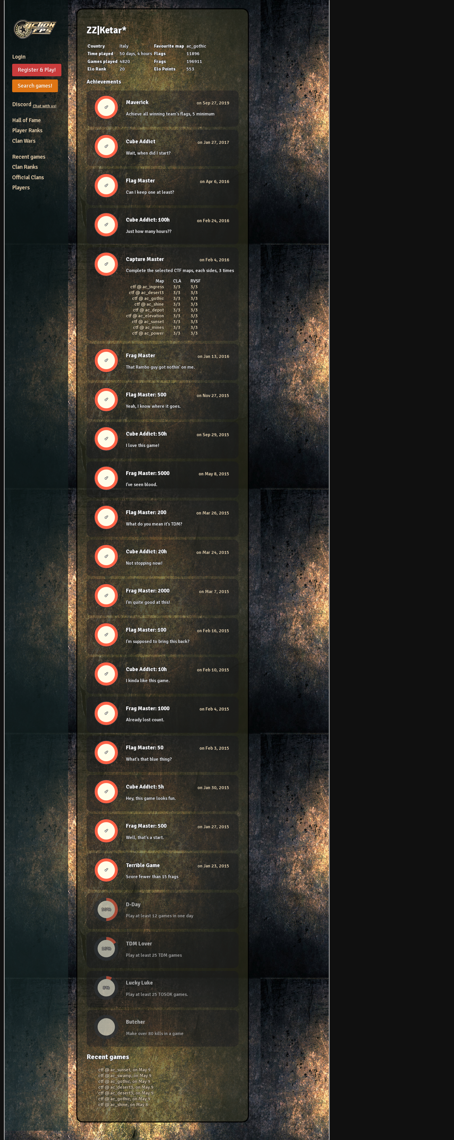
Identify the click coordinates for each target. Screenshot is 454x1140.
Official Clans (28, 177)
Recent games (28, 156)
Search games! (35, 85)
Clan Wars (24, 140)
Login (18, 56)
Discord (34, 104)
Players (21, 187)
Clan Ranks (25, 167)
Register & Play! (37, 69)
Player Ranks (27, 130)
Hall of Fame (26, 120)
